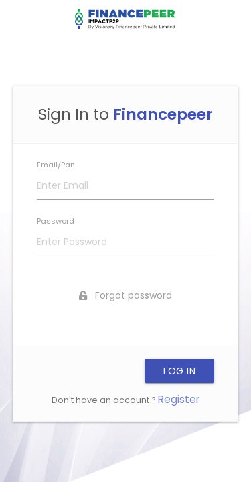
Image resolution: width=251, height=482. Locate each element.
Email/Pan (56, 164)
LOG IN (179, 371)
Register (178, 399)
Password (55, 221)
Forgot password (125, 295)
